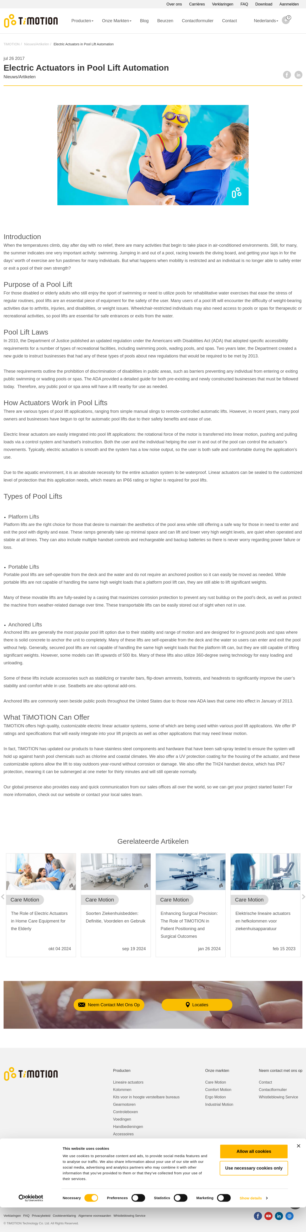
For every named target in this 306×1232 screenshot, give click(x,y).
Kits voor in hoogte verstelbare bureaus (146, 1097)
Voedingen (122, 1119)
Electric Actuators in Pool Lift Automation (84, 44)
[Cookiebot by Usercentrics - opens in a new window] (31, 1222)
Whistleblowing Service (278, 1097)
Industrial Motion (219, 1104)
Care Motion (215, 1082)
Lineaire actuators (128, 1082)
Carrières (197, 4)
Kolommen (122, 1090)
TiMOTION (12, 44)
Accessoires (123, 1134)
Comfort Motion (218, 1090)
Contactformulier (197, 20)
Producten (82, 20)
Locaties (203, 1004)
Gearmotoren (124, 1104)
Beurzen (165, 20)
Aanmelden (289, 4)
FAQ (244, 4)
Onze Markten (116, 20)
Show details (251, 1223)
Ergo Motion (215, 1097)
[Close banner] (298, 1170)
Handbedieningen (128, 1127)
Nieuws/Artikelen (36, 44)
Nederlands (262, 24)
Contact (229, 20)
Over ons (174, 4)
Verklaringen (222, 4)
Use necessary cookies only (254, 1192)
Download (263, 4)
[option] (41, 907)
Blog (144, 20)
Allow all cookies (253, 1176)
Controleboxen (125, 1112)
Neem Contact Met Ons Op (102, 1004)
